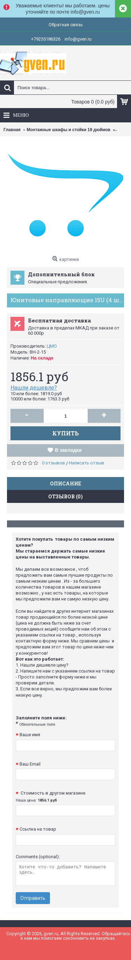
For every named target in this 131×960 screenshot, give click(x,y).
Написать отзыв (86, 462)
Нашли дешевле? (33, 387)
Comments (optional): (38, 856)
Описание (65, 483)
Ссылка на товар (38, 829)
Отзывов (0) (65, 496)
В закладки (68, 450)
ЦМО (52, 346)
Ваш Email (30, 764)
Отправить (32, 898)
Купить (65, 433)
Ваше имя (30, 734)
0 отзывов (53, 462)
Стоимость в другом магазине (50, 796)
